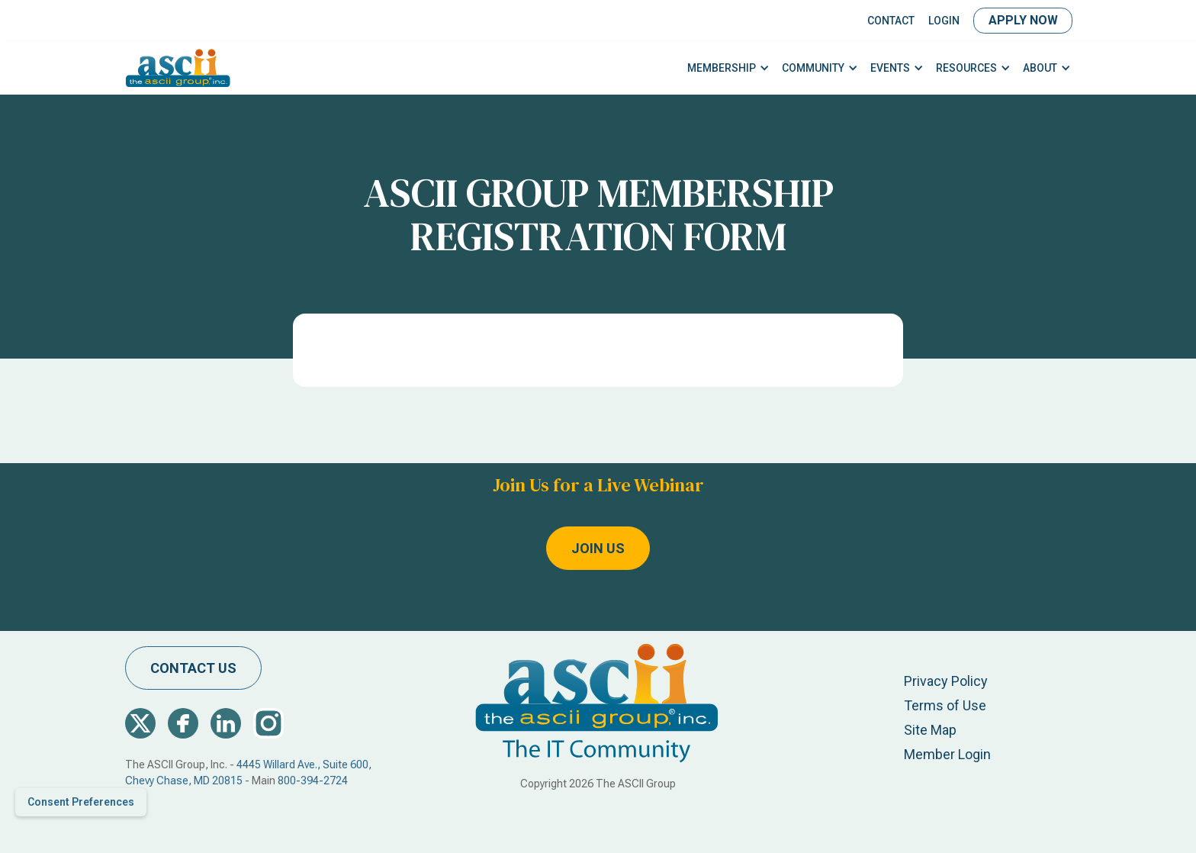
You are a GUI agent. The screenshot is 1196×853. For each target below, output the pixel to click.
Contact (891, 20)
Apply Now (1023, 20)
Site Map (930, 730)
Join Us (598, 548)
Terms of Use (945, 705)
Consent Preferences (80, 802)
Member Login (947, 754)
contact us (193, 668)
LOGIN (944, 20)
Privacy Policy (946, 681)
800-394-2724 (313, 780)
